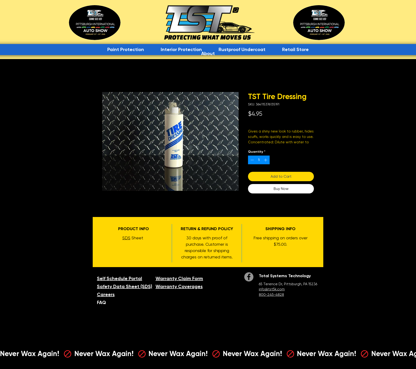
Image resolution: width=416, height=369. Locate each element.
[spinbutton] (259, 160)
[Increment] (266, 160)
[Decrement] (252, 160)
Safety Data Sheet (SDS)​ (124, 286)
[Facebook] (248, 276)
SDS (126, 237)
